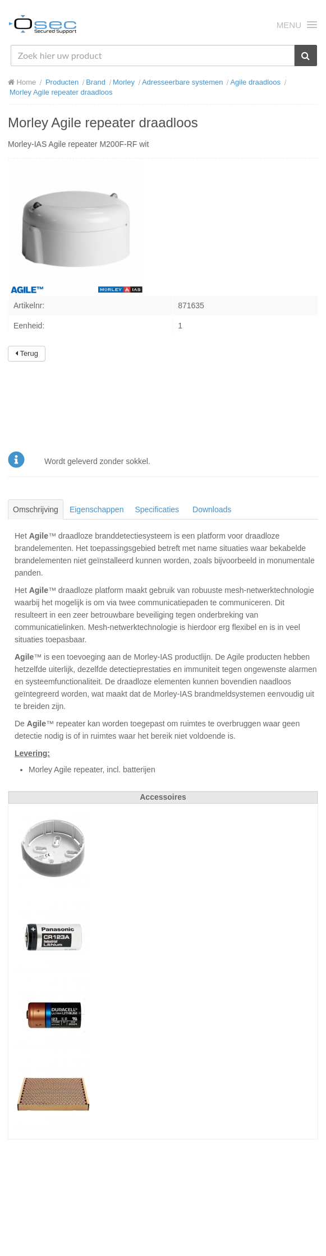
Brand (95, 82)
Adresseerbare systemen (182, 82)
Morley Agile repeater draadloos (61, 92)
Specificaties (157, 509)
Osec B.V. (42, 26)
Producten (62, 82)
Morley (124, 82)
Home (22, 82)
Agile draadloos (255, 82)
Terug (26, 353)
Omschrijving (35, 509)
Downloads (211, 509)
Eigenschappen (97, 509)
